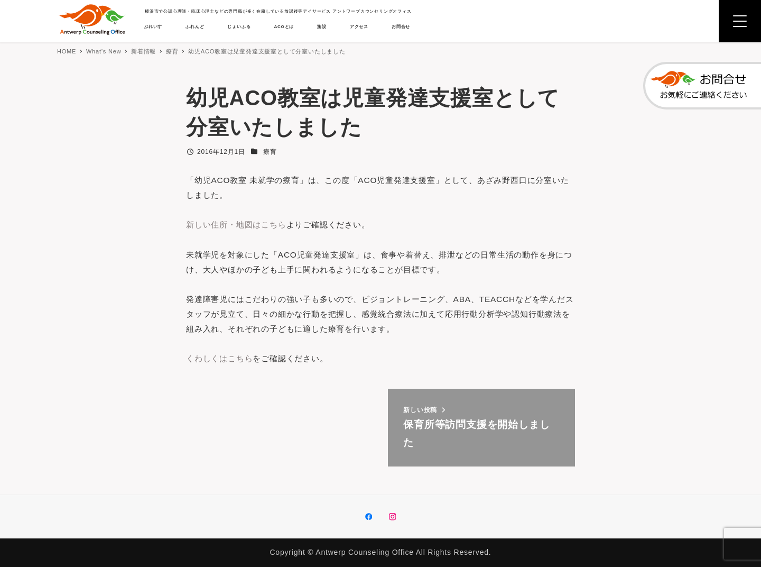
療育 (270, 152)
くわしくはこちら (221, 362)
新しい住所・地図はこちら (239, 225)
